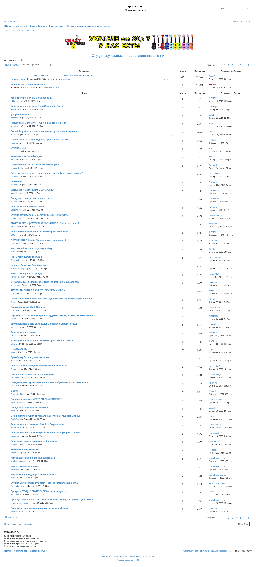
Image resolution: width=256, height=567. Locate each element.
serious (14, 87)
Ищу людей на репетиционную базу (31, 248)
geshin (15, 143)
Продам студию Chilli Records (28, 307)
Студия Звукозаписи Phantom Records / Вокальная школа (44, 482)
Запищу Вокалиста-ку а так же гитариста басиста (39, 231)
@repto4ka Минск (21, 114)
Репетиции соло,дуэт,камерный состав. (34, 441)
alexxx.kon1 (16, 427)
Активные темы (28, 30)
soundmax (15, 227)
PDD (13, 134)
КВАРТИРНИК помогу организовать (31, 97)
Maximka (14, 319)
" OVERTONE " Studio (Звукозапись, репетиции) (38, 240)
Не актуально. (19, 349)
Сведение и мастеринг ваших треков (32, 198)
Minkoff (14, 335)
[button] (219, 65)
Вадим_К (15, 168)
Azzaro (14, 118)
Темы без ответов (12, 30)
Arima (13, 369)
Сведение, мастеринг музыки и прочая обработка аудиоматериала (50, 382)
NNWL (212, 391)
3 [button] (232, 65)
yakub (211, 115)
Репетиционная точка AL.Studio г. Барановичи (37, 424)
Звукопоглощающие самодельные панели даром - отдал (44, 323)
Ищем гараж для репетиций (27, 256)
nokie (13, 352)
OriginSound (16, 419)
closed (14, 390)
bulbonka (15, 511)
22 (164, 79)
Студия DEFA (18, 148)
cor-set (14, 160)
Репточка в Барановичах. (25, 449)
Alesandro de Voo (18, 486)
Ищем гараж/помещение (25, 466)
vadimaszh (15, 469)
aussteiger (15, 109)
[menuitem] (15, 21)
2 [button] (228, 65)
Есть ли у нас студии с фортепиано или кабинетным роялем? (47, 173)
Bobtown (14, 210)
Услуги (56, 87)
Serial (211, 358)
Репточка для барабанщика (26, 156)
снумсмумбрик (18, 79)
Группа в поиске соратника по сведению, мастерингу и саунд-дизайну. (52, 298)
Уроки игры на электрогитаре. (28, 84)
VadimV (14, 386)
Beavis (14, 360)
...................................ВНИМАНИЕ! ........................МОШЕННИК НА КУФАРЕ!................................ (62, 75)
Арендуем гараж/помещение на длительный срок (39, 508)
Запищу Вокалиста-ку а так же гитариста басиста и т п (42, 340)
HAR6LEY (213, 190)
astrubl (14, 193)
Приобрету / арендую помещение (30, 357)
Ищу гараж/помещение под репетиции (33, 457)
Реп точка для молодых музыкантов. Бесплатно (39, 365)
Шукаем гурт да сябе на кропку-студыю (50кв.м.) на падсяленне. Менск (52, 315)
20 (156, 79)
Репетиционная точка (23, 332)
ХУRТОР (213, 240)
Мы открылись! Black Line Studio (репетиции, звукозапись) (45, 282)
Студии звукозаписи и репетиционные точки (128, 56)
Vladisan (14, 201)
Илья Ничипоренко (217, 458)
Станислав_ (16, 377)
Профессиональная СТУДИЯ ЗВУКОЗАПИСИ (36, 399)
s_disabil (14, 176)
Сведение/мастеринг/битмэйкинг (30, 407)
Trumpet (14, 243)
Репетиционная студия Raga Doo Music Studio (37, 106)
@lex (13, 252)
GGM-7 (14, 344)
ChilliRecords (16, 310)
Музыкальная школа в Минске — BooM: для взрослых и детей (128, 557)
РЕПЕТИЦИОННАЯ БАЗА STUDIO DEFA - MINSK (38, 290)
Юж (210, 416)
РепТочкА (16, 181)
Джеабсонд (214, 76)
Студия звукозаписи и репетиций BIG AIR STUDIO (39, 215)
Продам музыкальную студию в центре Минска (38, 122)
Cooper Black (16, 218)
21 (160, 79)
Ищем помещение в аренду (26, 273)
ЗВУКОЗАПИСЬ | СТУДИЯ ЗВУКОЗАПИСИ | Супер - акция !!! (45, 223)
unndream (15, 494)
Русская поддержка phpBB (128, 560)
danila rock (213, 282)
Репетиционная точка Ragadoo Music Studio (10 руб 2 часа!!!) (46, 432)
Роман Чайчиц (17, 268)
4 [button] (236, 65)
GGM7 (13, 101)
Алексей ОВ (214, 366)
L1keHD (14, 293)
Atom (13, 302)
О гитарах (65, 79)
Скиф (211, 492)
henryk (14, 327)
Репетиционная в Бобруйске (27, 206)
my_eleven (15, 126)
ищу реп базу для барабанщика (29, 265)
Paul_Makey (16, 260)
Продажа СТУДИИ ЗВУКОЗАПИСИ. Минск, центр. (39, 491)
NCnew (212, 182)
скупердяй (213, 173)
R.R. (14, 151)
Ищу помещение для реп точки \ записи (34, 474)
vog (12, 478)
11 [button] (247, 65)
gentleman (15, 285)
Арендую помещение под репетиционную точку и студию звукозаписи (52, 499)
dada (13, 411)
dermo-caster (215, 433)
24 (172, 79)
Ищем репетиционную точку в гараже (32, 374)
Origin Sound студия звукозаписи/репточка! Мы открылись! (45, 416)
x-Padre (14, 453)
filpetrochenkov (17, 461)
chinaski (19, 60)
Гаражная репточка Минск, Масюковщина (35, 164)
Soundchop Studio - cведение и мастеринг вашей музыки (44, 131)
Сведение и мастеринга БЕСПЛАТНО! (32, 189)
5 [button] (240, 65)
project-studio (16, 402)
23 (168, 79)
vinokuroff (15, 444)
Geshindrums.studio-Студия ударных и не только (39, 139)
